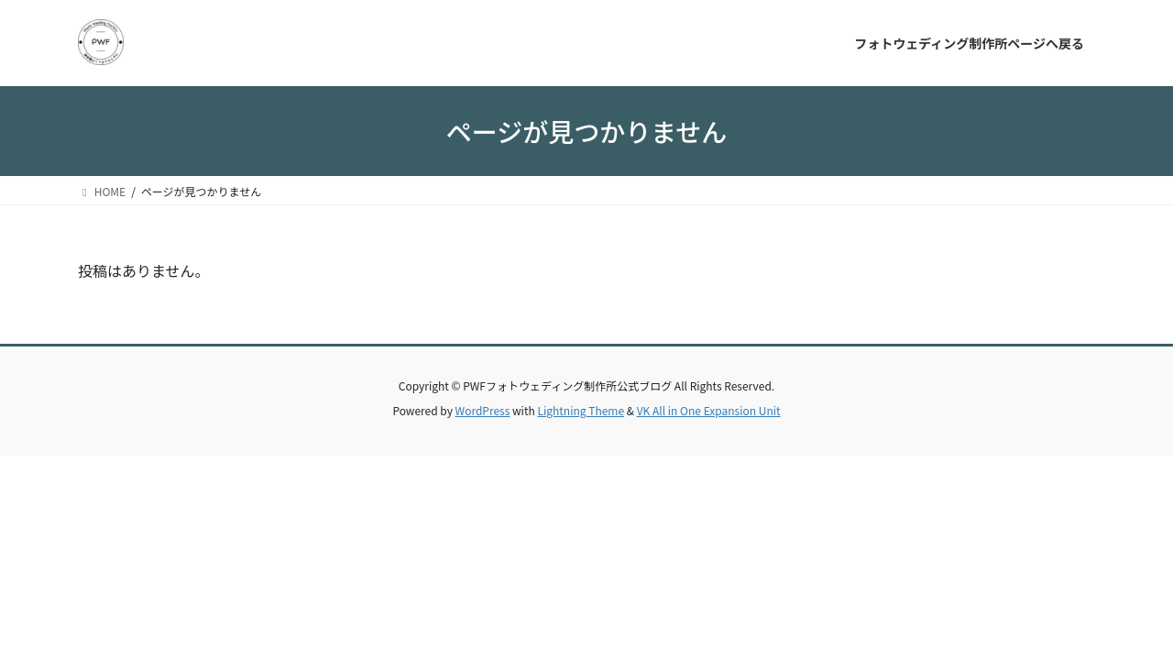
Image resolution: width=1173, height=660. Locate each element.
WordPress (482, 410)
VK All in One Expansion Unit (709, 410)
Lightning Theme (580, 410)
